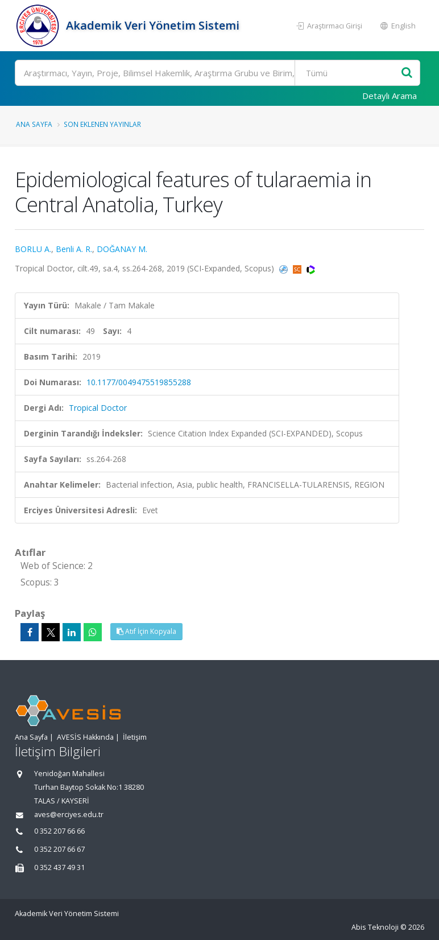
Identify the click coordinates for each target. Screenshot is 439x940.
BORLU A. (33, 249)
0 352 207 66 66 (59, 831)
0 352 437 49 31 (59, 867)
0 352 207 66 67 (59, 849)
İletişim (135, 737)
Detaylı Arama (389, 95)
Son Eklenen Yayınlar (102, 124)
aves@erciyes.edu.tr (68, 814)
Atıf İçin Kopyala (146, 631)
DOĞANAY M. (122, 249)
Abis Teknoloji (375, 927)
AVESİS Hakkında (85, 737)
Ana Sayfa (34, 124)
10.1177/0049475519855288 (138, 382)
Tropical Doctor (98, 407)
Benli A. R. (74, 249)
